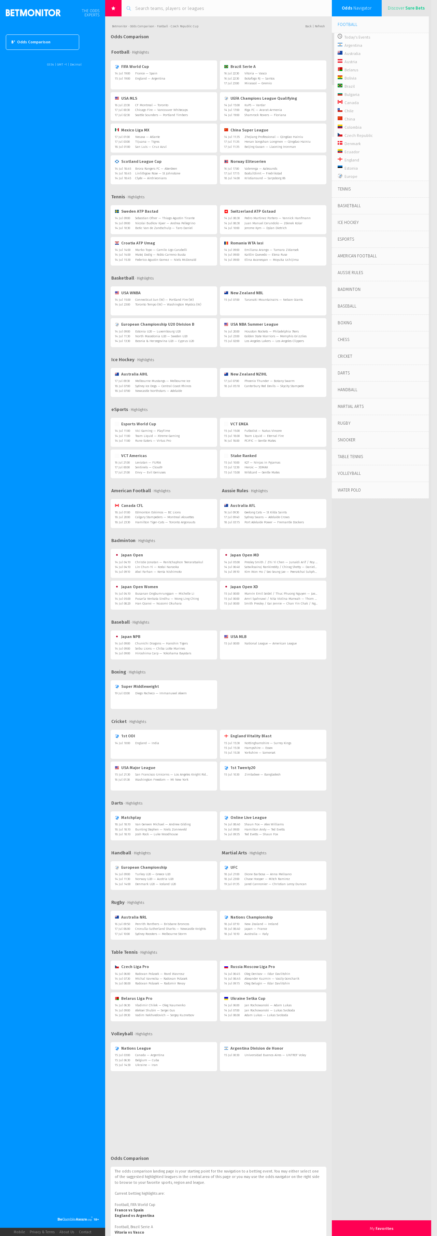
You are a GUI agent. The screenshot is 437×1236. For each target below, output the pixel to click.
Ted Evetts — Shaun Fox (261, 834)
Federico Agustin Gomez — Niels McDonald (165, 260)
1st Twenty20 (239, 767)
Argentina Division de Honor (253, 1048)
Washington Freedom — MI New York (161, 780)
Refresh (320, 26)
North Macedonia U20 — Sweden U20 (161, 336)
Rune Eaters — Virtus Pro (153, 441)
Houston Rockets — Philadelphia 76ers (271, 331)
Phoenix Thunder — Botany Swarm (269, 381)
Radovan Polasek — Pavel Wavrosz (159, 974)
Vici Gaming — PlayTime (152, 431)
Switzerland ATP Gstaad (250, 211)
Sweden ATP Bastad (136, 211)
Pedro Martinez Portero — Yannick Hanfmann (277, 218)
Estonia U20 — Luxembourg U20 (158, 331)
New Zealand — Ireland (261, 924)
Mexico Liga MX (132, 130)
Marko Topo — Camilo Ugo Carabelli (161, 250)
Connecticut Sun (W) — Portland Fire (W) (164, 300)
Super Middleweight (137, 686)
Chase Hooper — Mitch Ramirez (267, 879)
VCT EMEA (236, 424)
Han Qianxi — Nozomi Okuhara (158, 603)
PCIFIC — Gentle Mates (260, 441)
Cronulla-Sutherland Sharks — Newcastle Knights (170, 929)
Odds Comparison (31, 42)
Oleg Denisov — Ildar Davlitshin (267, 974)
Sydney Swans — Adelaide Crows (267, 517)
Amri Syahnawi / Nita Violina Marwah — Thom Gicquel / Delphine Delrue (298, 599)
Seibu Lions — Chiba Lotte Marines (160, 649)
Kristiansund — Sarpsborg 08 (264, 178)
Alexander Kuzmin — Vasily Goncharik (271, 979)
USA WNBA (128, 292)
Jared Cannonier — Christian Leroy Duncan (275, 884)
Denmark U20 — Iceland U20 (155, 884)
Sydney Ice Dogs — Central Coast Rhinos (163, 386)
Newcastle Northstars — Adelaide (158, 391)
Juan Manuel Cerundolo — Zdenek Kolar (273, 223)
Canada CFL (129, 505)
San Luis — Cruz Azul (151, 147)
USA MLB (235, 636)
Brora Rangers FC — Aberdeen (156, 169)
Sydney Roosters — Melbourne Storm (161, 934)
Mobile (19, 1232)
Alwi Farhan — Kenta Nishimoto (158, 572)
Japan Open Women (136, 586)
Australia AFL (239, 505)
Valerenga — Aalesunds (260, 169)
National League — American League (270, 643)
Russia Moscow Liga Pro (249, 966)
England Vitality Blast (247, 736)
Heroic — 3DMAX (256, 467)
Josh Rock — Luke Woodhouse (156, 834)
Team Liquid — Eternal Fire (264, 436)
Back (308, 26)
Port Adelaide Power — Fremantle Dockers (274, 522)
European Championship (141, 867)
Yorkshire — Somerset (259, 753)
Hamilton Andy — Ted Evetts (264, 829)
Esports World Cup (135, 424)
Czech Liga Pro (132, 966)
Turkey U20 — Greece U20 (152, 874)
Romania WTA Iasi (243, 243)
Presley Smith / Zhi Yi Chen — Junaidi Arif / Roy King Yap (285, 562)
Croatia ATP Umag (135, 243)
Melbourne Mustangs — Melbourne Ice (162, 381)
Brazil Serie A (240, 66)
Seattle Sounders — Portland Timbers (161, 115)
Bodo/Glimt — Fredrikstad (263, 173)
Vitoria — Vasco (255, 73)
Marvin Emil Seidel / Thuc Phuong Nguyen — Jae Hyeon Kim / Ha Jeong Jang (299, 594)
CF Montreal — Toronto (151, 105)
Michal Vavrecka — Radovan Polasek (161, 979)
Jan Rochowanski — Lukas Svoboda (269, 1010)
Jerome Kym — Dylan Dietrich (265, 228)
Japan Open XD (241, 586)
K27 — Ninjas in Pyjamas (262, 462)
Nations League (133, 1048)
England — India (147, 743)
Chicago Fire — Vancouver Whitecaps (161, 110)
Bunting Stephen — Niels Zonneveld (161, 829)
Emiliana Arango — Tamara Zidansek (271, 250)
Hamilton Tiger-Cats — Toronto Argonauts (165, 522)
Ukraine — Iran (146, 1065)
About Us (66, 1232)
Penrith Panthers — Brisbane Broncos (162, 924)
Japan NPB (127, 636)
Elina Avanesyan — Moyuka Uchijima (271, 260)
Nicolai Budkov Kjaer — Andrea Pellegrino (165, 223)
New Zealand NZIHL (245, 374)
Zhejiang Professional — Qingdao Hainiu (273, 137)
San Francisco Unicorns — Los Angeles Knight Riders (172, 774)
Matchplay (128, 817)
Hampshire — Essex (258, 748)
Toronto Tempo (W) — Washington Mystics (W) (168, 304)
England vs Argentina (134, 1215)
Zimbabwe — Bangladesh (262, 774)
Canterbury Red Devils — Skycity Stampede (274, 386)
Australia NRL (131, 917)
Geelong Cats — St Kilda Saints (265, 512)
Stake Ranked (240, 455)
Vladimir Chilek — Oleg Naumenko (160, 1005)
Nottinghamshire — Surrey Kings (267, 743)
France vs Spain (129, 1210)
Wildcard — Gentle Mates (262, 472)
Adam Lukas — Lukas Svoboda (266, 1015)
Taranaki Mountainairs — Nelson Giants (273, 300)
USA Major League (135, 767)
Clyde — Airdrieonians (151, 178)
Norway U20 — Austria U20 (154, 879)
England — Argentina (150, 78)
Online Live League (245, 817)
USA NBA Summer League (251, 324)
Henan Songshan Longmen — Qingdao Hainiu (277, 142)
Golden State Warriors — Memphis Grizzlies (275, 336)
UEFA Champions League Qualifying (260, 98)
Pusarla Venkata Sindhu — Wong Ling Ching (167, 599)
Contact (85, 1232)
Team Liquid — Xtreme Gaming (157, 436)
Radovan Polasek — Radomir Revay (160, 983)
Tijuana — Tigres (147, 142)
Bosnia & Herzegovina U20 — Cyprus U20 (164, 341)
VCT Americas (131, 455)
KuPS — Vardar (255, 105)
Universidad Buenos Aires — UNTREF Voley (275, 1055)
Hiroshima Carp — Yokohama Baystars (163, 653)
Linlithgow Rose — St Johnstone (157, 173)
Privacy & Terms (42, 1232)
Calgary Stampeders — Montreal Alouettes (164, 517)
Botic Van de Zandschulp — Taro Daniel (164, 228)
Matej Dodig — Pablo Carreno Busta (160, 255)
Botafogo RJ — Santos (259, 78)
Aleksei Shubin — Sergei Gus (155, 1010)
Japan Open (129, 555)
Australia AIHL (131, 374)
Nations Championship (248, 917)
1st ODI (125, 736)
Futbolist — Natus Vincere (263, 431)
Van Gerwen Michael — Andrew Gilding (163, 824)
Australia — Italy (256, 934)
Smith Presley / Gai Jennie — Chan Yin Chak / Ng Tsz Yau (285, 603)
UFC (231, 867)
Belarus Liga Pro (133, 998)
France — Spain (146, 73)
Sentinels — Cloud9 (148, 467)
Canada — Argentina (149, 1055)
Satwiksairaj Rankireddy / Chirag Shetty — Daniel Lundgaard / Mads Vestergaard (302, 567)
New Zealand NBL (243, 292)
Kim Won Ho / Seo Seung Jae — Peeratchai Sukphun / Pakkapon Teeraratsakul (300, 572)
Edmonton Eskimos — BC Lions (158, 512)
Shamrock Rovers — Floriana (265, 115)
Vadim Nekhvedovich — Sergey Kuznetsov (164, 1015)
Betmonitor (119, 26)
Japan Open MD (241, 555)
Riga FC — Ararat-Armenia (263, 110)
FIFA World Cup (132, 66)
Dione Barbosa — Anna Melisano (268, 874)
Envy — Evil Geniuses (150, 472)
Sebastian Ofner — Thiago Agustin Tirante (165, 218)
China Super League (246, 130)
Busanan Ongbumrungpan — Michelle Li (164, 594)
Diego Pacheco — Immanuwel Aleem (161, 693)
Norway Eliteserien (245, 161)
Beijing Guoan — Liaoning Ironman (270, 147)
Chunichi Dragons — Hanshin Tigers (161, 643)
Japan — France (255, 929)
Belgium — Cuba (147, 1060)
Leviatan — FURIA (148, 462)
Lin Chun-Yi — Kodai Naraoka (157, 567)
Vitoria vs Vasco (129, 1232)
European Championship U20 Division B (154, 324)
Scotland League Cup (138, 161)
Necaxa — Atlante (147, 137)
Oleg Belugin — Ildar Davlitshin (267, 983)
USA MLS (126, 98)
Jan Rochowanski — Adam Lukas (268, 1005)
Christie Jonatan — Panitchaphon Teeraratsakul (169, 562)
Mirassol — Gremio (258, 83)
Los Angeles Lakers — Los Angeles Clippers (274, 341)
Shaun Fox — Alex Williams (264, 824)
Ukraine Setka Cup (244, 998)
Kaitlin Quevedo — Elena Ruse (265, 255)
